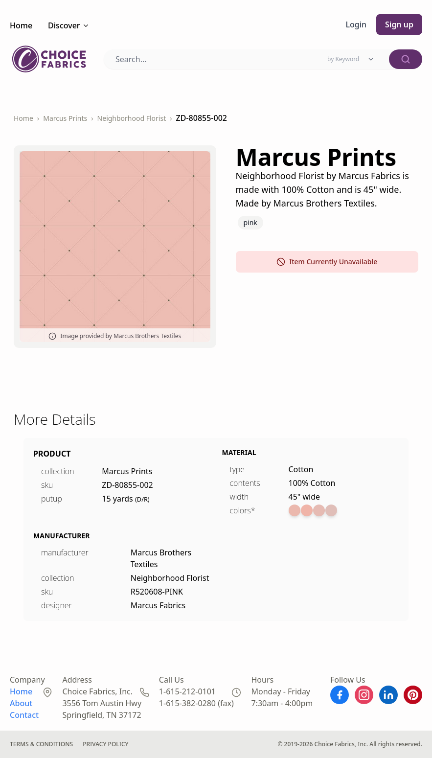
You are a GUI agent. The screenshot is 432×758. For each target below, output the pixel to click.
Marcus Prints (64, 118)
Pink (250, 222)
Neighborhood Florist (130, 118)
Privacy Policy (111, 744)
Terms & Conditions (43, 744)
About (21, 703)
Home (21, 25)
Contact (24, 715)
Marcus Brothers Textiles (162, 558)
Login (356, 24)
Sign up (399, 24)
